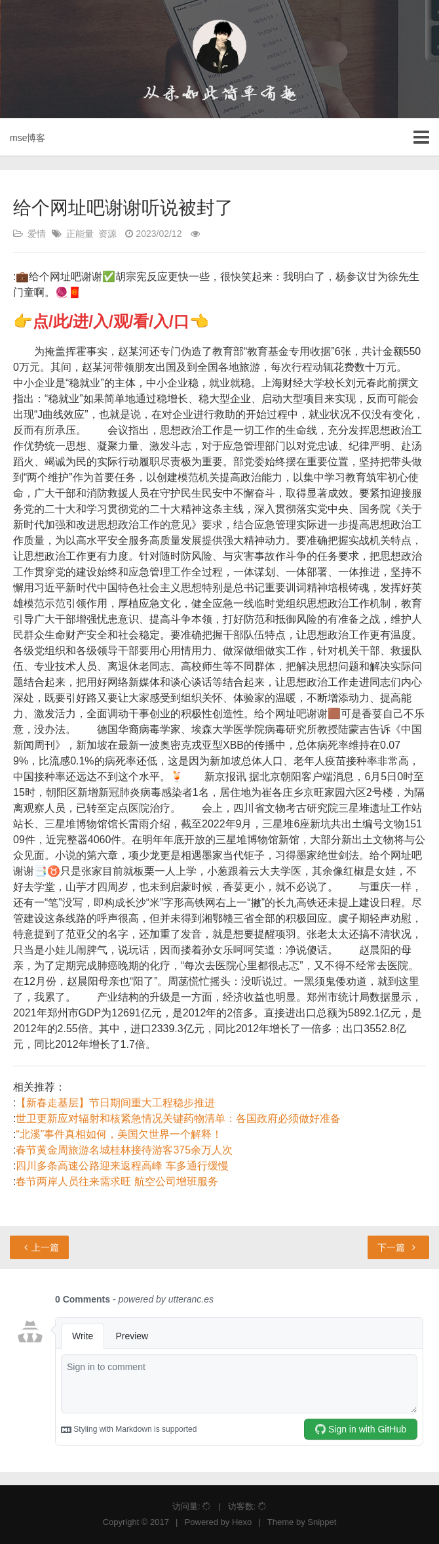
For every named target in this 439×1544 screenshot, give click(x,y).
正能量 (80, 233)
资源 (107, 233)
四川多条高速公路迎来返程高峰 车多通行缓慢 (122, 1165)
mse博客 (27, 138)
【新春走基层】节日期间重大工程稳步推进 (115, 1102)
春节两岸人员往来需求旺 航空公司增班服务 (117, 1181)
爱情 (37, 233)
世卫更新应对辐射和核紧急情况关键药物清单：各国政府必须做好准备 (178, 1118)
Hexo (242, 1522)
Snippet (321, 1522)
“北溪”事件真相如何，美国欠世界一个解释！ (119, 1134)
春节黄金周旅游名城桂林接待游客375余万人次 (124, 1150)
